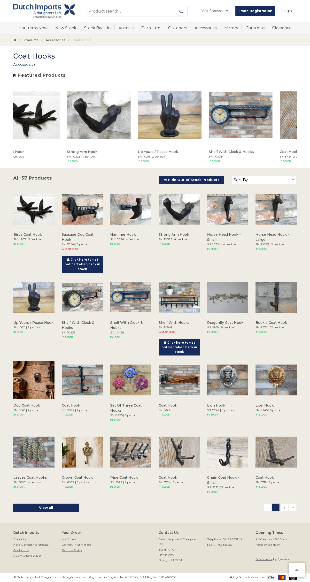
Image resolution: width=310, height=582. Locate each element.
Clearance (282, 28)
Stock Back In (97, 28)
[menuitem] (215, 11)
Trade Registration (255, 11)
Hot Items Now (32, 28)
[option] (105, 123)
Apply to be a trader (27, 555)
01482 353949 (232, 539)
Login (287, 11)
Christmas (255, 28)
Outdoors (177, 28)
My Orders (69, 539)
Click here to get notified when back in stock (82, 264)
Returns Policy (72, 550)
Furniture (150, 28)
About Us (19, 539)
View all (46, 508)
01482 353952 (222, 544)
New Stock (65, 28)
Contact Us (21, 550)
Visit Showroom (215, 11)
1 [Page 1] (276, 507)
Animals (125, 28)
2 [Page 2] (284, 507)
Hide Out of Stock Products (191, 180)
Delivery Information (76, 544)
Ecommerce (264, 559)
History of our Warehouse (30, 544)
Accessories (206, 28)
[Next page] (292, 507)
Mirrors (231, 28)
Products (30, 40)
